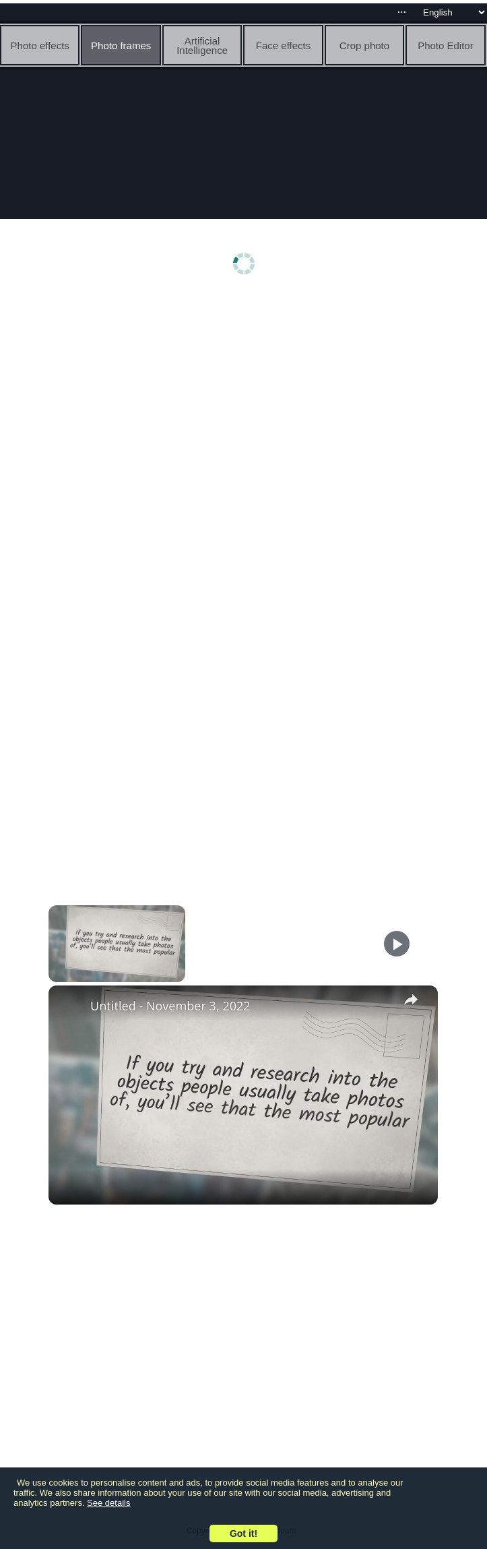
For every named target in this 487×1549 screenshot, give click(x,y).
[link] (70, 1007)
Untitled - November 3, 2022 (170, 1006)
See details (108, 1503)
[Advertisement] (243, 402)
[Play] (396, 943)
